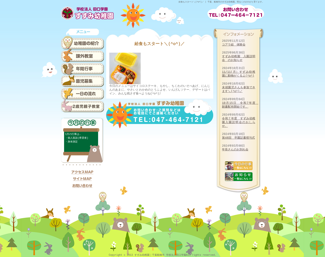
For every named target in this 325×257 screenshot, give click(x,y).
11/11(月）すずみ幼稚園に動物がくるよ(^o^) (238, 74)
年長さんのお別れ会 (235, 149)
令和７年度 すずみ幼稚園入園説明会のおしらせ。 (238, 122)
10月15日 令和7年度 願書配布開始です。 (240, 105)
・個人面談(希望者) (76, 138)
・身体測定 (71, 142)
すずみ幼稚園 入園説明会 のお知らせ (238, 58)
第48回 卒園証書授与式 (238, 138)
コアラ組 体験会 (233, 45)
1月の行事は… (73, 134)
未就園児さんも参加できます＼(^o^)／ (238, 89)
